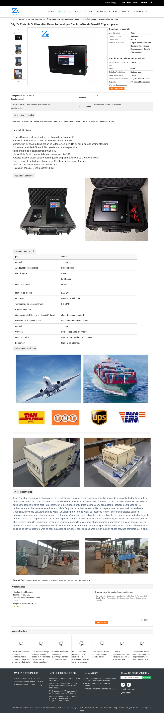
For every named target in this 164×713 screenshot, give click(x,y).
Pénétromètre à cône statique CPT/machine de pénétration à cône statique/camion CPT (141, 655)
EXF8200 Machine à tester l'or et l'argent (29, 685)
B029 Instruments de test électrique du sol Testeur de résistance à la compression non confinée (63, 698)
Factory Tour (97, 11)
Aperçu (14, 19)
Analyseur (91, 673)
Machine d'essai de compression (37, 580)
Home (51, 11)
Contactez (118, 89)
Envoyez (147, 677)
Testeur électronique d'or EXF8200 (27, 678)
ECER (82, 711)
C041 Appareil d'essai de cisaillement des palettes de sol (101, 654)
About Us (80, 11)
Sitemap (131, 689)
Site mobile (126, 693)
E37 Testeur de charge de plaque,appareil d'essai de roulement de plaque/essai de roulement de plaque (41, 657)
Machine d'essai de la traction (62, 580)
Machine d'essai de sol (36, 19)
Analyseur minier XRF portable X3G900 (100, 689)
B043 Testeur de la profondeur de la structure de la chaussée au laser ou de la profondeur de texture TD (80, 658)
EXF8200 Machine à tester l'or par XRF (28, 681)
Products (64, 11)
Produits (22, 19)
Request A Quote (129, 2)
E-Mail (123, 689)
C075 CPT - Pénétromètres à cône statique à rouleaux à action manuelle (121, 655)
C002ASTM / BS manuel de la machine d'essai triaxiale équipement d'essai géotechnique (64, 686)
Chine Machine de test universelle (47, 708)
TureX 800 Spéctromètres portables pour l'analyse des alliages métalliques (100, 679)
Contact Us (140, 11)
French (148, 2)
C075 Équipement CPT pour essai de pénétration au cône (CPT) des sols (63, 692)
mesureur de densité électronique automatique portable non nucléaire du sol (60, 655)
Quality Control (119, 11)
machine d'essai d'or (82, 580)
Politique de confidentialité (23, 708)
